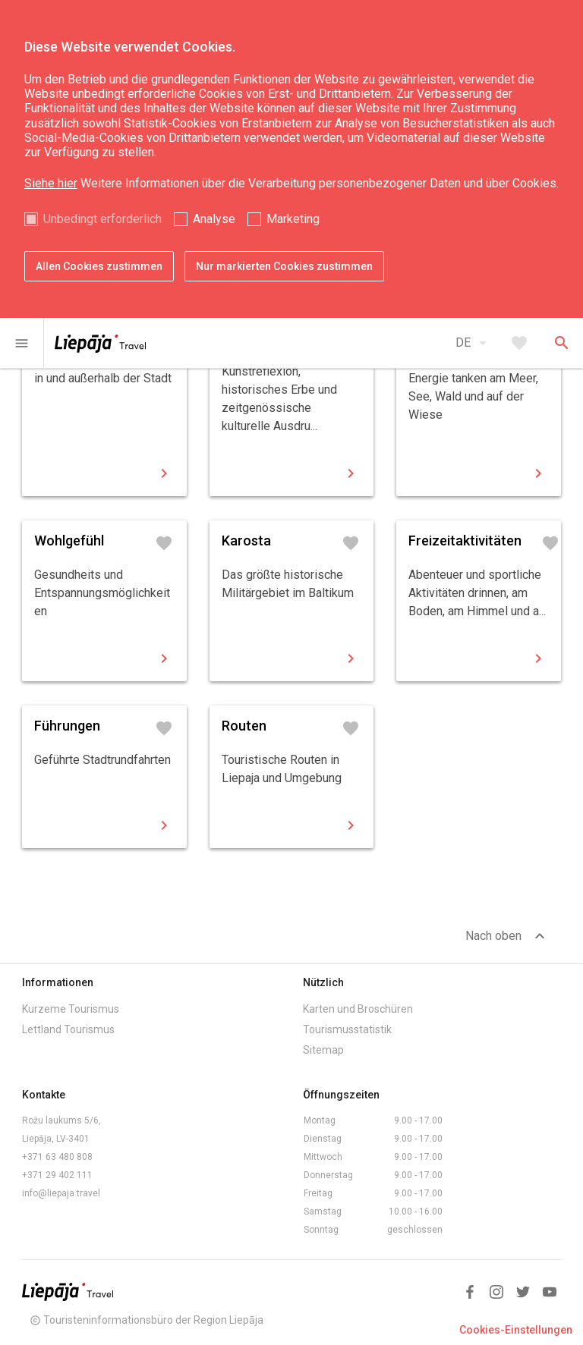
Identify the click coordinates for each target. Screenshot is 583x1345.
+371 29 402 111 (57, 1175)
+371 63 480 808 (57, 1157)
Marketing (293, 219)
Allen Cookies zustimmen (99, 266)
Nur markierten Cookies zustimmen (284, 266)
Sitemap (323, 1050)
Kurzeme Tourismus (70, 1009)
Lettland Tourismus (68, 1029)
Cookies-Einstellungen (515, 1330)
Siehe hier (50, 183)
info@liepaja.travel (61, 1193)
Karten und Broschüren (358, 1009)
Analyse (214, 219)
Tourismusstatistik (347, 1029)
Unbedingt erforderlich (102, 219)
